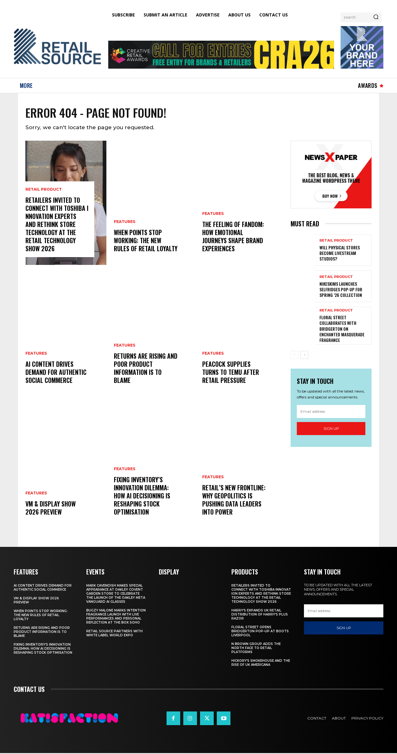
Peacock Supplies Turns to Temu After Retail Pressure (230, 373)
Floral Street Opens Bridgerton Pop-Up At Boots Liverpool (260, 632)
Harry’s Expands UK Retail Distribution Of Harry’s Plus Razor (259, 615)
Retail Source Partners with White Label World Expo (114, 634)
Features (36, 354)
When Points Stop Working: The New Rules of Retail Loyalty (145, 241)
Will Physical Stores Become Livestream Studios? (339, 254)
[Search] (376, 17)
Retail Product (43, 190)
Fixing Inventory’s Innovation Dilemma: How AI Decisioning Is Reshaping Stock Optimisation (142, 496)
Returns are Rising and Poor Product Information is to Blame (145, 369)
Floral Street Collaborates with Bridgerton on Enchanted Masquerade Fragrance (341, 329)
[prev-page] (294, 356)
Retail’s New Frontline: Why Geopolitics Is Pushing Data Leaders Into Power (233, 500)
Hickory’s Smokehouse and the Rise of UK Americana (260, 664)
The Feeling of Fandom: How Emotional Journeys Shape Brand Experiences (233, 237)
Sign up (331, 429)
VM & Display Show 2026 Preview (50, 508)
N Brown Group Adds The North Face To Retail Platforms (256, 649)
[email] (331, 412)
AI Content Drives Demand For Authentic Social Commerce (56, 373)
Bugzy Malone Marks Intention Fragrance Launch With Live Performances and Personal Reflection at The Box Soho (116, 617)
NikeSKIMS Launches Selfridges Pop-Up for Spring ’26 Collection (340, 290)
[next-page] (304, 356)
